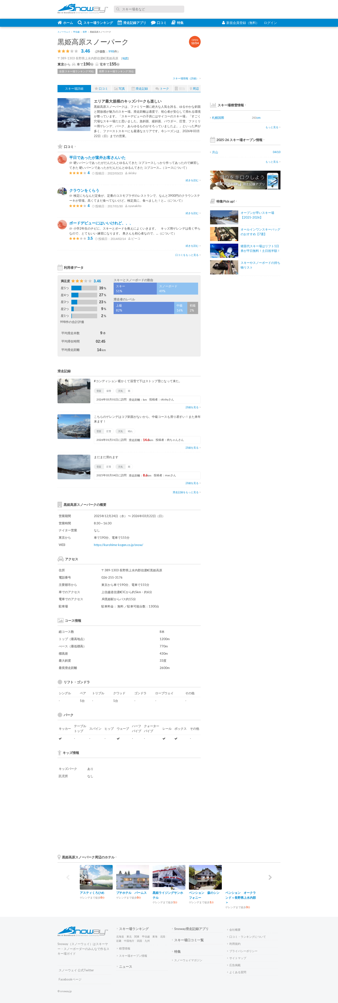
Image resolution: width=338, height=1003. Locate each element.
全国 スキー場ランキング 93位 (76, 71)
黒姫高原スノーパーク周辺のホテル (87, 857)
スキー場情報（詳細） (187, 78)
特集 (177, 22)
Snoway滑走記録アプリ (190, 929)
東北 (129, 936)
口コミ (159, 22)
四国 (139, 940)
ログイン (270, 23)
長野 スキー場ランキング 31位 (116, 71)
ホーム (65, 22)
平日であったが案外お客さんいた (97, 157)
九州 (147, 940)
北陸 (162, 936)
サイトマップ (236, 958)
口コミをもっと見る (188, 254)
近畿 (118, 940)
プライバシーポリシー (242, 951)
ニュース (124, 966)
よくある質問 (236, 972)
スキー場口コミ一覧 (188, 940)
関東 (136, 936)
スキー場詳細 (74, 88)
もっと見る (272, 127)
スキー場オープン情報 (132, 955)
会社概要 (234, 929)
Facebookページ (70, 979)
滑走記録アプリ (132, 22)
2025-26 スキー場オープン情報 (237, 140)
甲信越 (146, 936)
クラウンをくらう (84, 190)
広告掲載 (234, 965)
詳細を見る (193, 407)
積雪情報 (123, 948)
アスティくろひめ (92, 893)
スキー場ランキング (95, 22)
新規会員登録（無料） (240, 23)
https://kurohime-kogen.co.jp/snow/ (118, 545)
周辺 (194, 89)
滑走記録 (139, 89)
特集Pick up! (223, 201)
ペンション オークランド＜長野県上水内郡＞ (240, 897)
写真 (119, 89)
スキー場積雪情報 (227, 105)
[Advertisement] (165, 816)
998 (111, 51)
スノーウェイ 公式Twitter (76, 970)
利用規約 (234, 943)
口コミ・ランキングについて (246, 936)
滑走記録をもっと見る (187, 492)
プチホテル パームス (131, 893)
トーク (162, 89)
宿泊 (180, 89)
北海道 (120, 936)
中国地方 (129, 940)
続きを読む (193, 180)
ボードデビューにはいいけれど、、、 (101, 223)
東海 (154, 936)
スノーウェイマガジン (187, 960)
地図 (125, 58)
